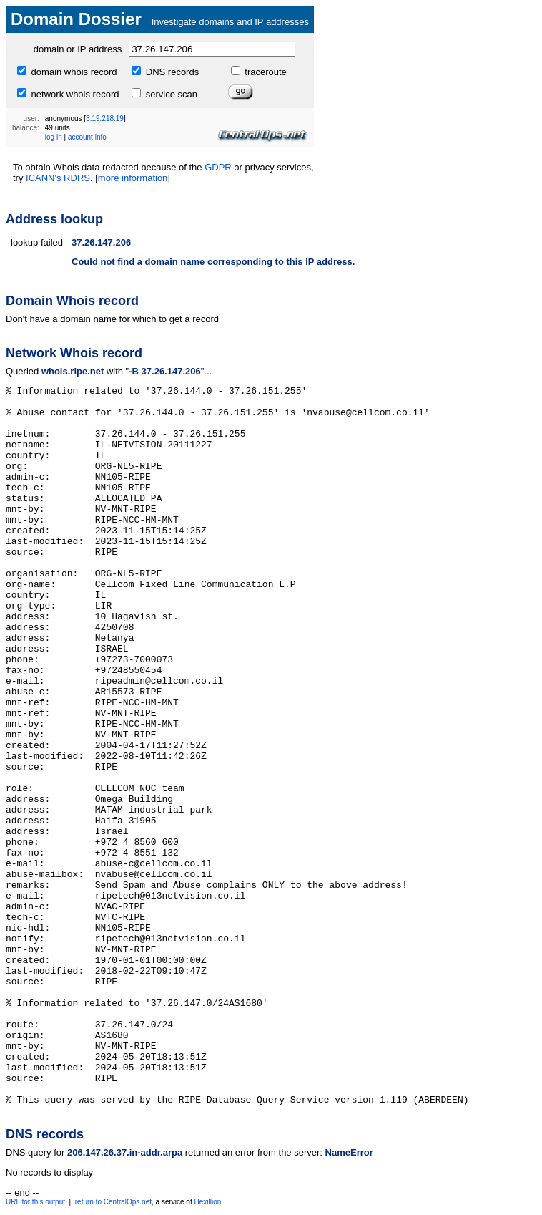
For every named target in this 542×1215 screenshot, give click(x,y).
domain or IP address (78, 49)
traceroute (264, 72)
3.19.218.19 (105, 118)
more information (133, 178)
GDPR (218, 167)
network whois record (74, 94)
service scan (170, 94)
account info (87, 137)
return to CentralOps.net (113, 1202)
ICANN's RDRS (58, 178)
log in (53, 137)
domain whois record (73, 72)
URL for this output (35, 1202)
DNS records (171, 72)
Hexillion (207, 1202)
